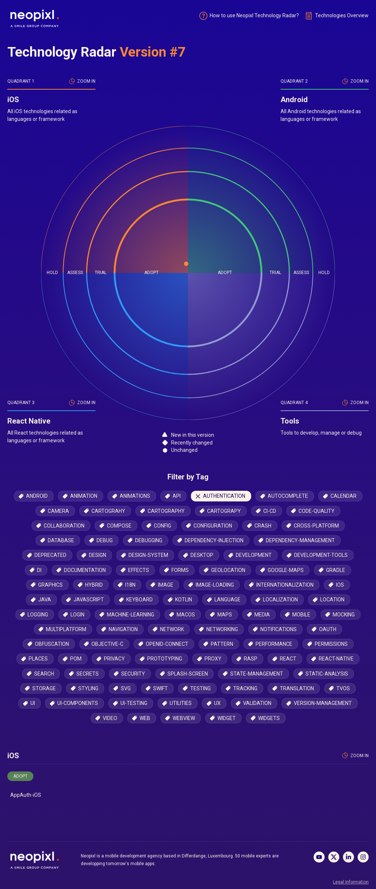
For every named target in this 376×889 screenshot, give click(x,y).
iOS (13, 761)
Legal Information (351, 882)
